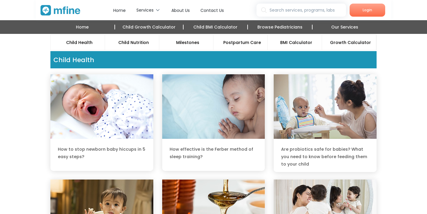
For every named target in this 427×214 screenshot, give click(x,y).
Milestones (187, 42)
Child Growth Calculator (149, 27)
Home (119, 10)
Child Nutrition (133, 42)
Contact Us (212, 10)
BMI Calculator (296, 42)
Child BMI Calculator (215, 27)
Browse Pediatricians (279, 27)
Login (367, 9)
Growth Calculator (350, 42)
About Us (180, 10)
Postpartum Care (242, 42)
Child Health (79, 42)
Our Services (344, 27)
